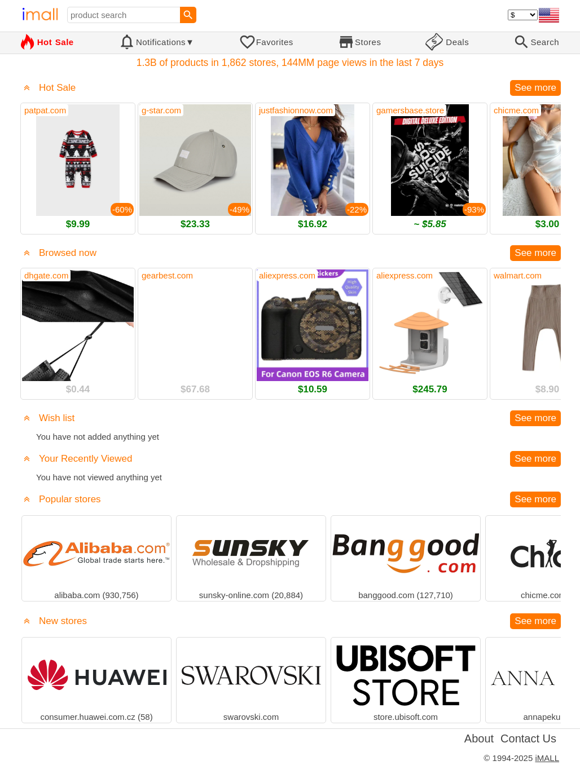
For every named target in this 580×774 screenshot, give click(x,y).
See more (535, 87)
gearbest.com (167, 275)
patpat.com (45, 110)
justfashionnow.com (296, 110)
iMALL (547, 758)
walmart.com (518, 275)
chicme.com (516, 110)
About (479, 738)
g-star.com (161, 110)
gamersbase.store (410, 110)
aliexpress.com (287, 275)
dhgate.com (46, 275)
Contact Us (528, 738)
